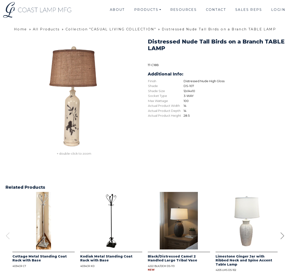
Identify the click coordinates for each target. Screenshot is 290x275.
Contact (216, 10)
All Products (46, 29)
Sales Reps (248, 10)
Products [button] (146, 10)
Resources (183, 10)
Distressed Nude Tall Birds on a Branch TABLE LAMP (219, 29)
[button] (282, 235)
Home (20, 29)
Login (278, 10)
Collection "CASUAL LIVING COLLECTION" (110, 29)
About (117, 10)
